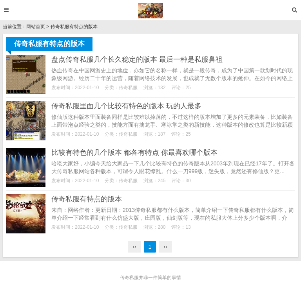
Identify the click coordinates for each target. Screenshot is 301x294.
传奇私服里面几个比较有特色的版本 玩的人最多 (126, 106)
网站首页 (35, 26)
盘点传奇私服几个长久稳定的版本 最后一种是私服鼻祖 (137, 59)
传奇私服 (128, 87)
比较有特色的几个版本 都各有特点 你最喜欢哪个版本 (134, 152)
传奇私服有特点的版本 (86, 199)
